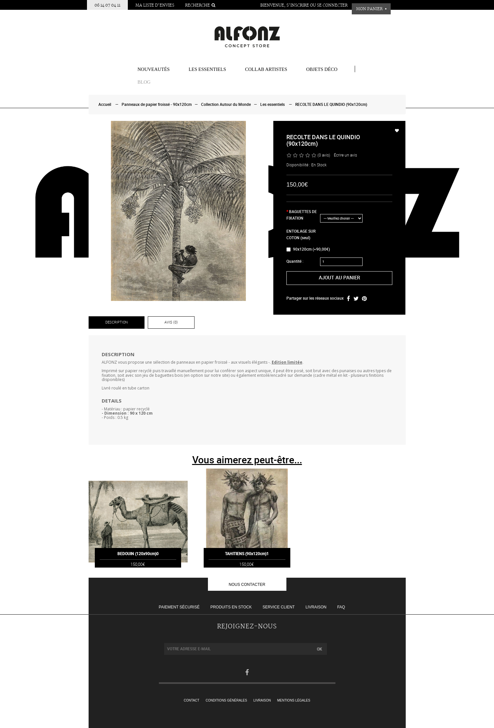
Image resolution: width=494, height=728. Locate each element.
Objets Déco (321, 69)
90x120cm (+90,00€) (308, 249)
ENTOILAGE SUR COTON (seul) (300, 234)
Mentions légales (293, 700)
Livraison (315, 607)
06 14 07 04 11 (107, 5)
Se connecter (332, 5)
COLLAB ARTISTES (266, 69)
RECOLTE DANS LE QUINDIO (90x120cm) (331, 104)
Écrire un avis (345, 155)
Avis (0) (171, 322)
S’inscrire (297, 5)
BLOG (144, 82)
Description (116, 322)
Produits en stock (230, 607)
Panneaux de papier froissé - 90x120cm (157, 104)
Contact (191, 700)
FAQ (341, 607)
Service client (279, 607)
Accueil (104, 104)
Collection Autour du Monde (226, 104)
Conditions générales (226, 700)
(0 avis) (323, 155)
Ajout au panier (339, 278)
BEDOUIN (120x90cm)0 (138, 562)
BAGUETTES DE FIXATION (301, 215)
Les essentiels (207, 69)
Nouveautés (154, 69)
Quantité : (294, 261)
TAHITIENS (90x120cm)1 (247, 562)
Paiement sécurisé (179, 607)
